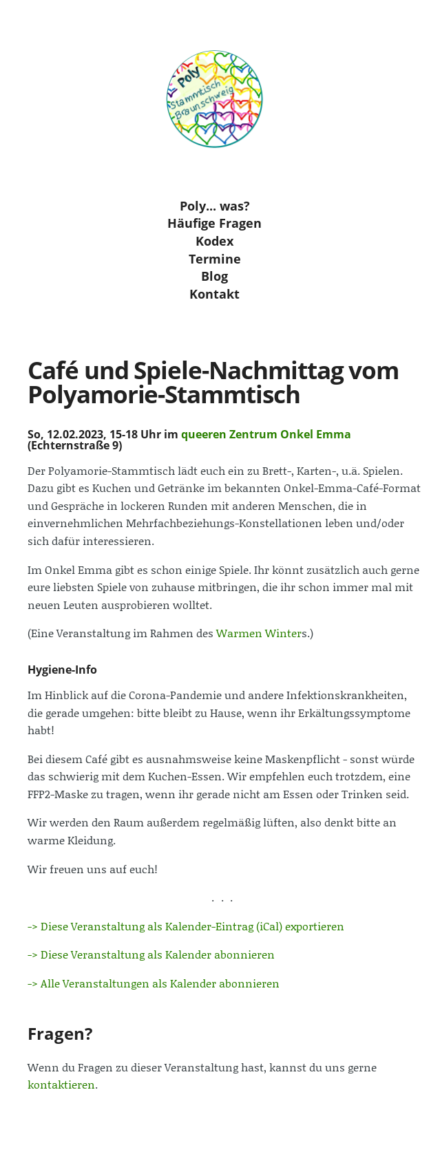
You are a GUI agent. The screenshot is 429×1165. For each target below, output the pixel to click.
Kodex (214, 241)
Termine (215, 258)
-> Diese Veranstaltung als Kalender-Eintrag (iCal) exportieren (186, 926)
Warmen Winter (259, 633)
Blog (214, 276)
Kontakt (214, 294)
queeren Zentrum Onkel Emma (266, 434)
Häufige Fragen (214, 223)
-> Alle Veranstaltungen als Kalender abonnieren (154, 983)
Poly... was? (215, 205)
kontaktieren (61, 1084)
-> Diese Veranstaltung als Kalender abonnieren (151, 954)
